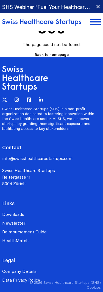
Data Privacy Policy (21, 280)
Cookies (94, 287)
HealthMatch (15, 240)
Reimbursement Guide (24, 231)
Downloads (13, 214)
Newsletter (13, 223)
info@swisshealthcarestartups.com (37, 158)
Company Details (19, 271)
